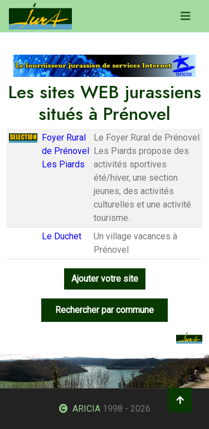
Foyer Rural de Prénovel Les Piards (65, 151)
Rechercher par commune (104, 310)
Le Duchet (61, 236)
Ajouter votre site (104, 278)
